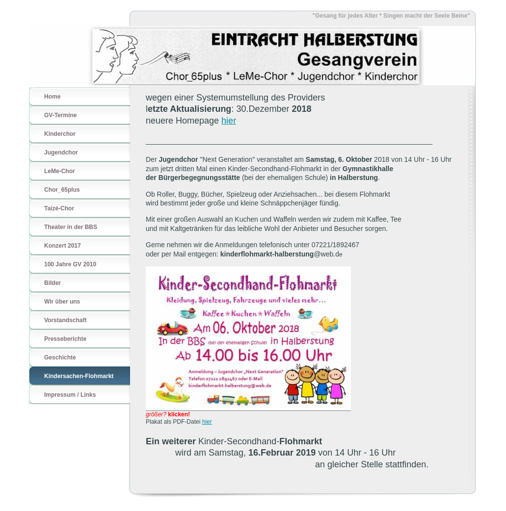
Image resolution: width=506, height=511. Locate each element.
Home (52, 96)
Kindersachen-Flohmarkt (78, 376)
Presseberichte (65, 338)
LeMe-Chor (59, 171)
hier (228, 121)
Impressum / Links (70, 394)
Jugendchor (61, 152)
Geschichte (60, 357)
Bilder (52, 283)
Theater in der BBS (70, 227)
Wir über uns (62, 301)
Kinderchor (60, 133)
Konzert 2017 (62, 245)
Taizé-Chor (59, 208)
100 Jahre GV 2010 (70, 264)
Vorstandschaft (65, 320)
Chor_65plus (62, 189)
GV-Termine (60, 115)
